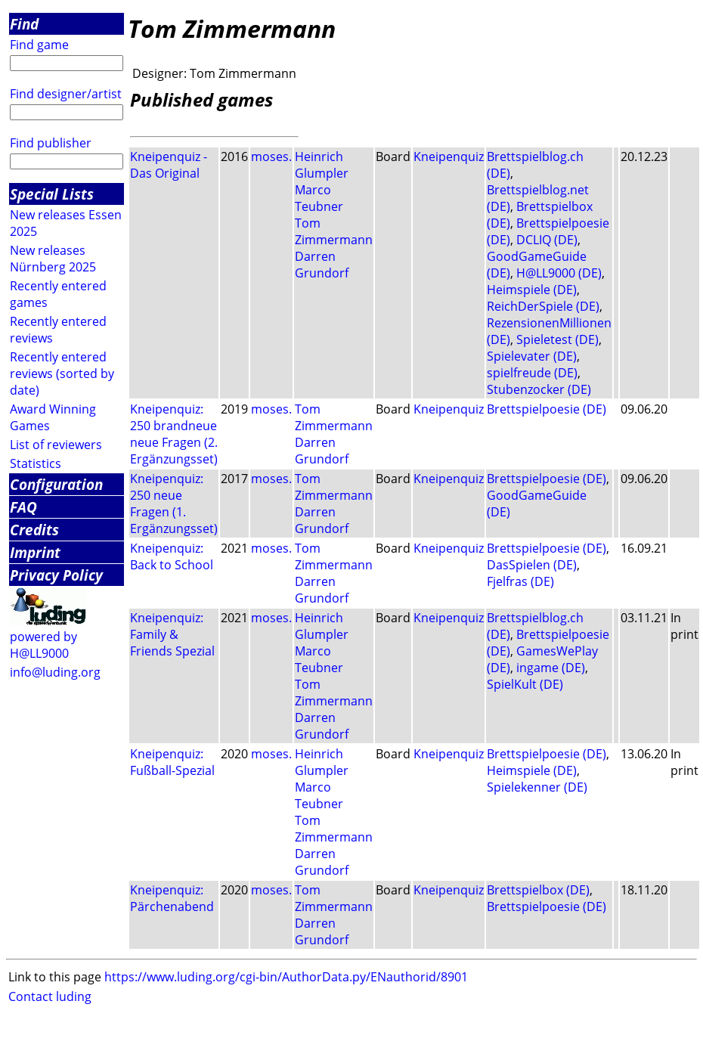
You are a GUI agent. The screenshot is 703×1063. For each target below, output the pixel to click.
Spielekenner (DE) (537, 787)
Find (24, 24)
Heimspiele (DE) (532, 289)
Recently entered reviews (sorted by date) (62, 373)
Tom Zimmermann (334, 231)
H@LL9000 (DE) (559, 273)
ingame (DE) (550, 667)
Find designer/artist (66, 93)
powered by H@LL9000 (43, 645)
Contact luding (49, 996)
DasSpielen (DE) (532, 564)
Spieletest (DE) (557, 339)
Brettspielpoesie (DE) (546, 409)
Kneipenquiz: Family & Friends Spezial (172, 634)
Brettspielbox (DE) (538, 890)
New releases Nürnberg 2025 (53, 258)
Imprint (35, 552)
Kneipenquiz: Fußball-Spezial (172, 762)
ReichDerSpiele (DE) (543, 306)
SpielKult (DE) (525, 684)
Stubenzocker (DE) (539, 389)
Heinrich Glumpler (321, 164)
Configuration (56, 484)
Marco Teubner (319, 198)
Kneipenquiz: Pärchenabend (172, 898)
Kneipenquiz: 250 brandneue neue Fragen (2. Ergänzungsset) (174, 434)
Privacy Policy (56, 575)
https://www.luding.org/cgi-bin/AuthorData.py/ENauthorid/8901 (286, 976)
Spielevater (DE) (532, 356)
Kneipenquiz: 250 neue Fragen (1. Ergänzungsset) (174, 503)
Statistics (35, 463)
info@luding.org (55, 672)
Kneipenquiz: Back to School (171, 556)
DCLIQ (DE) (547, 239)
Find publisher (50, 143)
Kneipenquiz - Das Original (168, 164)
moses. (271, 156)
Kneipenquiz (448, 156)
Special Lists (52, 194)
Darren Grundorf (321, 264)
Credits (34, 529)
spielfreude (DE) (532, 372)
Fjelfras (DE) (520, 581)
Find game (39, 44)
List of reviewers (56, 444)
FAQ (23, 507)
